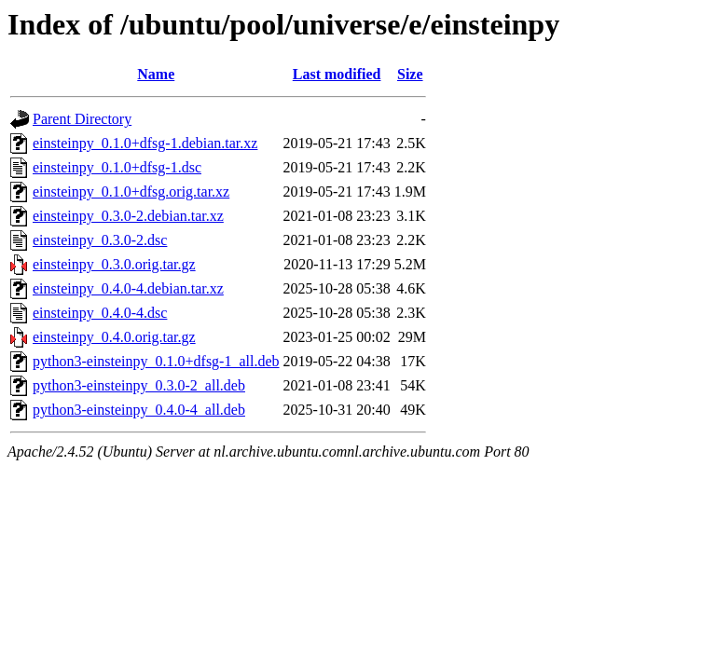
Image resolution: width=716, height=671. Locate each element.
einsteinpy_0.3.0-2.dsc (100, 240)
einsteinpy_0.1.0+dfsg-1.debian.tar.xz (145, 143)
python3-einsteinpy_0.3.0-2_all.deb (139, 385)
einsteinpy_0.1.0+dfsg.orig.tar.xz (131, 191)
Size (410, 74)
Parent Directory (82, 119)
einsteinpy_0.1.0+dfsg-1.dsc (117, 167)
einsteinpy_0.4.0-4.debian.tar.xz (128, 288)
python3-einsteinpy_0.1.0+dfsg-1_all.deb (156, 361)
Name (155, 74)
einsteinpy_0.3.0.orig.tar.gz (114, 264)
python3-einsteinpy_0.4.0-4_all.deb (139, 410)
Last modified (337, 74)
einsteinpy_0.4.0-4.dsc (100, 313)
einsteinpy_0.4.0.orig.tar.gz (114, 337)
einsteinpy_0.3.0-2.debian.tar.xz (128, 216)
